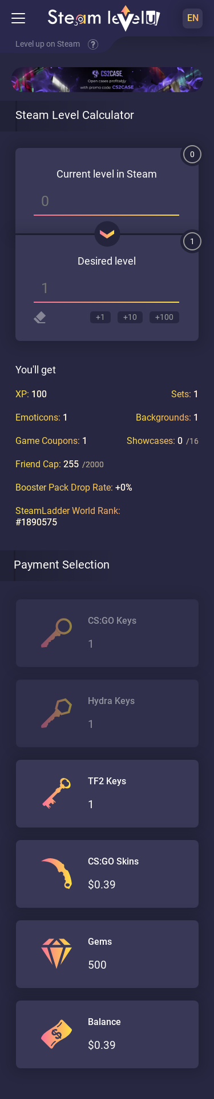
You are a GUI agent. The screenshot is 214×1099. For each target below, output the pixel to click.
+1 (100, 317)
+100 (164, 317)
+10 (130, 317)
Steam (142, 174)
